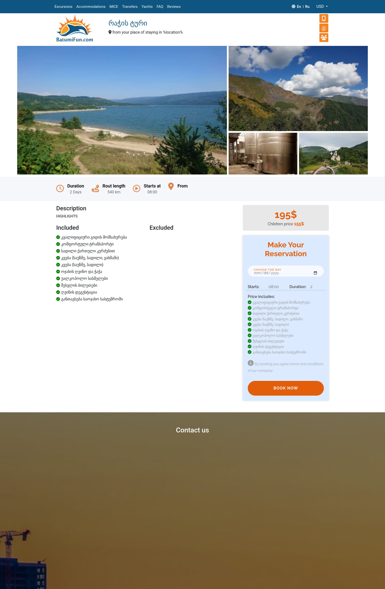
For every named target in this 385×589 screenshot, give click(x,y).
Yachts (146, 6)
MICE (114, 6)
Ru (307, 6)
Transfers (130, 6)
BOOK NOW (286, 388)
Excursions (63, 6)
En (299, 6)
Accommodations (91, 6)
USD (320, 6)
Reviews (174, 6)
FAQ (160, 6)
